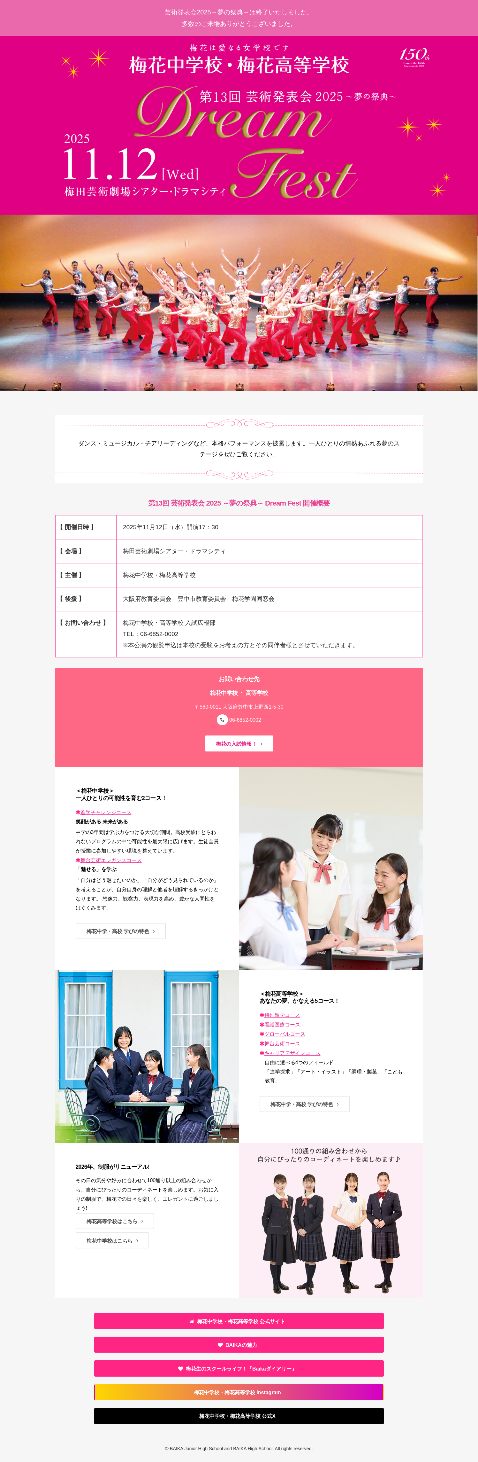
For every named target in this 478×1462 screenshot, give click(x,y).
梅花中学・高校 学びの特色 (118, 931)
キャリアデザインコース (292, 1053)
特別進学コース (282, 1015)
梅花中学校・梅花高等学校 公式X (237, 1416)
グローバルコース (284, 1034)
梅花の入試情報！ (236, 744)
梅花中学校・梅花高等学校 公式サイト (241, 1321)
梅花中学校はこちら (110, 1241)
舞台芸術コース (282, 1043)
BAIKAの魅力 (241, 1345)
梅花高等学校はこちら (112, 1221)
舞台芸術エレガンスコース (111, 860)
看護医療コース (282, 1024)
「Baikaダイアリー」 (241, 1369)
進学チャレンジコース (106, 812)
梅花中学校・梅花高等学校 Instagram (237, 1392)
